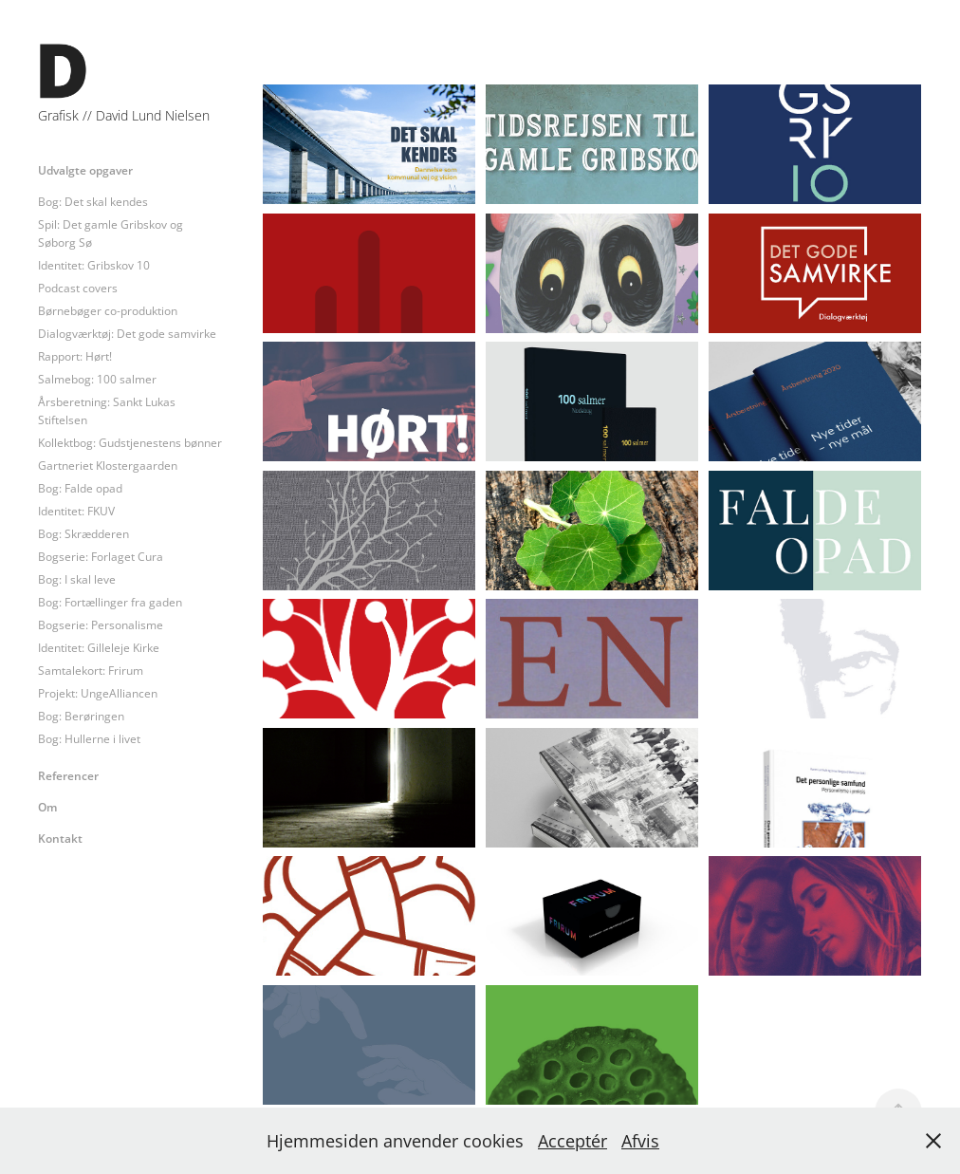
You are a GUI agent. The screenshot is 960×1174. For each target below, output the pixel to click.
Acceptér (572, 1140)
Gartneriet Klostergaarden (107, 465)
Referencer (68, 775)
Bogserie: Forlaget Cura (100, 557)
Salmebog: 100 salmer (97, 379)
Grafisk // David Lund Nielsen (124, 115)
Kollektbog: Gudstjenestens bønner (130, 443)
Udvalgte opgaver (85, 169)
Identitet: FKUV (76, 511)
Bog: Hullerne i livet (89, 739)
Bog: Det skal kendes (93, 202)
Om (47, 806)
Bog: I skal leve (77, 579)
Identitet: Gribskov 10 (94, 265)
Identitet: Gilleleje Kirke (98, 648)
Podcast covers (78, 288)
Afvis (640, 1140)
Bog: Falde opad (80, 488)
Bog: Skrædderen (83, 534)
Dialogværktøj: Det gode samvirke (127, 334)
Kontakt (60, 838)
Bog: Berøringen (81, 716)
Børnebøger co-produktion (107, 311)
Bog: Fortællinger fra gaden (110, 602)
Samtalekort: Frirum (90, 670)
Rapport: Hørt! (75, 356)
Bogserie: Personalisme (100, 625)
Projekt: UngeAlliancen (97, 693)
